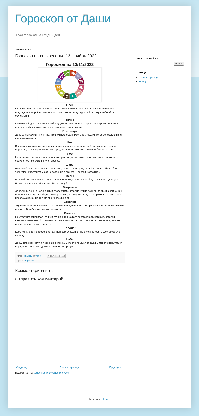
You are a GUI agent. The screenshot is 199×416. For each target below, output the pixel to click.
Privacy (142, 81)
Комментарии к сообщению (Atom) (51, 373)
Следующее (22, 367)
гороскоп (29, 260)
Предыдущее (116, 367)
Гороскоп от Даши (63, 18)
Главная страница (69, 367)
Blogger (105, 399)
